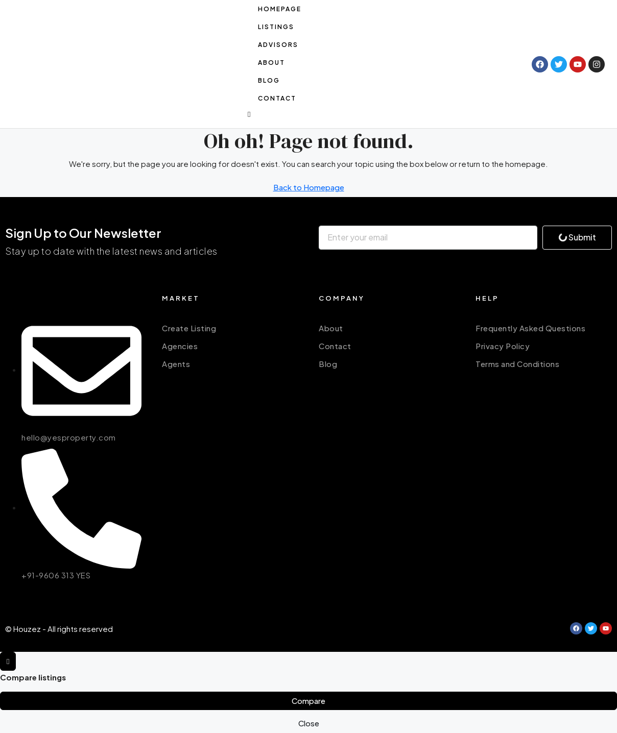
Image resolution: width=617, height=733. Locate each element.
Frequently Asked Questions (530, 328)
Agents (176, 364)
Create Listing (189, 328)
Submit (576, 237)
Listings (276, 27)
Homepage (279, 9)
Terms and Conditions (517, 364)
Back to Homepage (308, 187)
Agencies (180, 346)
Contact (277, 98)
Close (308, 723)
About (271, 62)
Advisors (278, 44)
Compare (308, 700)
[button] (384, 113)
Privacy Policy (503, 346)
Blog (269, 80)
